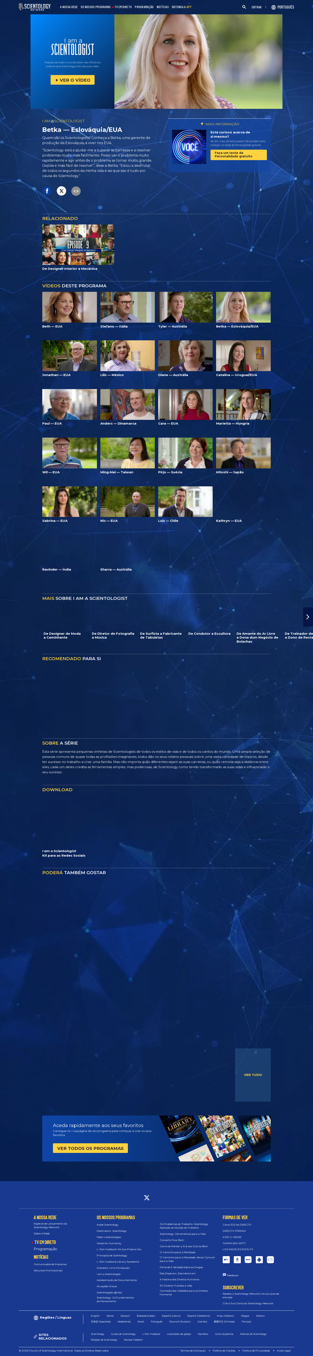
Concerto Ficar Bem (172, 1240)
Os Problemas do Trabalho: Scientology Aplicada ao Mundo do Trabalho (184, 1225)
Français (246, 1321)
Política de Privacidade (256, 1350)
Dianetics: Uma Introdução (113, 1267)
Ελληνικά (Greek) (146, 1315)
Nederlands (124, 1321)
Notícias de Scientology (253, 1333)
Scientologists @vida (109, 1292)
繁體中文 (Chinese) (224, 1321)
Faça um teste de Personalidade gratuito (233, 154)
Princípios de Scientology (112, 1255)
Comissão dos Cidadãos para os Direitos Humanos (184, 1292)
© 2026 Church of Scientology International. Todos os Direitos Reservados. (64, 1350)
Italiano (260, 1315)
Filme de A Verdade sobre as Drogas (181, 1267)
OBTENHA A (182, 7)
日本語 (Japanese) (101, 1321)
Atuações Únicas (107, 1286)
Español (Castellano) (198, 1315)
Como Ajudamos (224, 1333)
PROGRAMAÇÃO (144, 7)
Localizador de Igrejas (179, 1333)
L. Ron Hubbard (151, 1333)
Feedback (232, 1275)
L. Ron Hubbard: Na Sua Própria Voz (119, 1249)
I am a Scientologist (109, 1274)
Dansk (110, 1315)
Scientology (97, 1333)
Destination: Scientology (112, 1230)
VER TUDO (253, 1075)
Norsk (140, 1321)
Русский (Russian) (180, 1321)
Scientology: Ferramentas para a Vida (183, 1233)
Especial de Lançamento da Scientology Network (50, 1225)
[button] (308, 617)
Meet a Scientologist (109, 1237)
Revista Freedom (133, 1339)
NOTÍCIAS (163, 7)
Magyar (245, 1315)
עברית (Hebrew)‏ (225, 1315)
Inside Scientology (107, 1224)
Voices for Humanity (109, 1243)
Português (156, 1321)
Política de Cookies (224, 1350)
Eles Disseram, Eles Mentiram (178, 1273)
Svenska (202, 1321)
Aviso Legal (284, 1350)
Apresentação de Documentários (117, 1280)
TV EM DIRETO (123, 7)
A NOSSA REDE (69, 7)
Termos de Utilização (193, 1350)
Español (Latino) (171, 1315)
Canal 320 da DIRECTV (237, 1224)
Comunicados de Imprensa (50, 1264)
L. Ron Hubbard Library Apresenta (118, 1261)
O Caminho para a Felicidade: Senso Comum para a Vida (187, 1259)
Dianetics (203, 1333)
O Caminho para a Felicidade (177, 1252)
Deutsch (125, 1315)
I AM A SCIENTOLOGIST (63, 121)
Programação (45, 1249)
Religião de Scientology (104, 1339)
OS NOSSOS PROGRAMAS (96, 7)
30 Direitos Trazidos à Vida (176, 1285)
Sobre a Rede (42, 1233)
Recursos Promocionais (48, 1270)
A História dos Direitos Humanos (179, 1279)
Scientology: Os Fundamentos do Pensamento (115, 1299)
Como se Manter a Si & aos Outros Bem (184, 1246)
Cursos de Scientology (123, 1333)
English (95, 1315)
